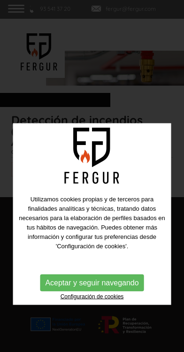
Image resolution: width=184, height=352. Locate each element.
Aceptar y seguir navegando (91, 301)
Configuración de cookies (92, 314)
